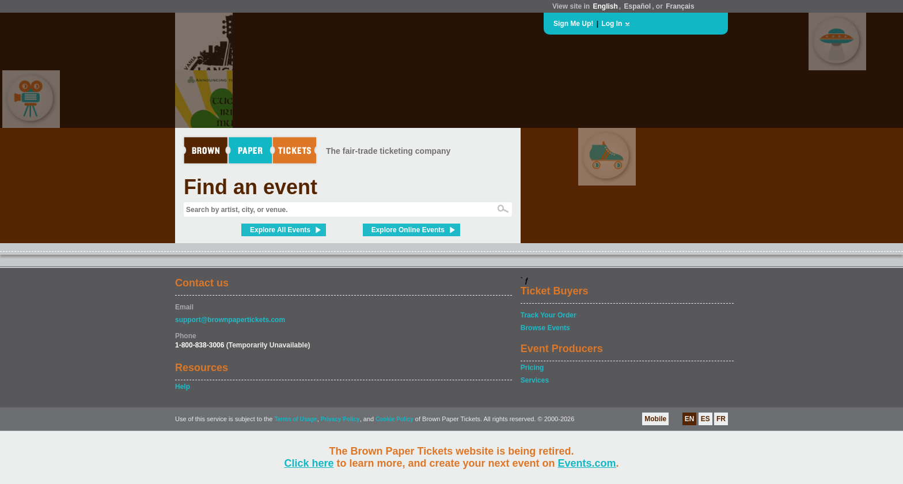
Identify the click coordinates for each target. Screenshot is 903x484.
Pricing (532, 368)
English (605, 6)
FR (721, 419)
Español (637, 6)
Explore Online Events (408, 230)
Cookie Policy (394, 419)
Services (535, 380)
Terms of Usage (295, 419)
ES (705, 419)
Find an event (250, 187)
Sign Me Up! (573, 24)
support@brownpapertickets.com (230, 320)
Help (182, 387)
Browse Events (545, 328)
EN (690, 419)
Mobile (655, 419)
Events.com (587, 463)
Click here (308, 463)
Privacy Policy (340, 419)
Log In (611, 24)
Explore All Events (280, 230)
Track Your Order (548, 315)
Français (680, 6)
